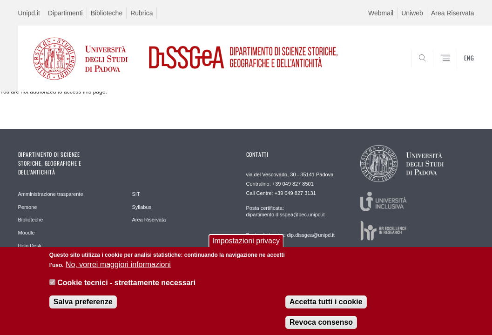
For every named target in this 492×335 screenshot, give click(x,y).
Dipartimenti (65, 13)
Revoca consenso (321, 327)
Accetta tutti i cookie (326, 306)
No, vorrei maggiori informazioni (118, 269)
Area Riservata (452, 13)
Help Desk (30, 245)
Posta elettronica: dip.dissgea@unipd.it (290, 235)
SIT (136, 194)
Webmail (380, 13)
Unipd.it (29, 13)
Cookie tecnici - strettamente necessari (126, 287)
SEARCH (435, 69)
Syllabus (142, 207)
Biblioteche (107, 13)
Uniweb (412, 13)
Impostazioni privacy (246, 245)
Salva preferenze (83, 306)
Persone (27, 207)
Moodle (26, 232)
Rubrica (141, 13)
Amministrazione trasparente (50, 194)
